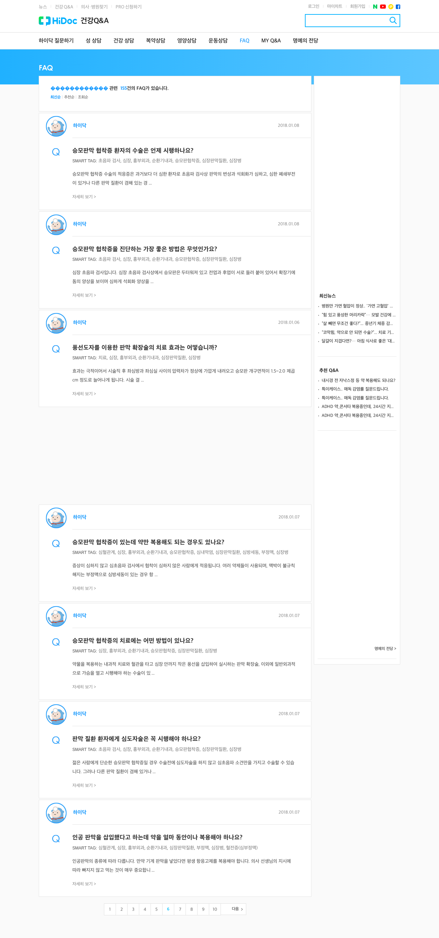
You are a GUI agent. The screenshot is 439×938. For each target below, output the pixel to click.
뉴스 (43, 7)
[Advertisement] (175, 456)
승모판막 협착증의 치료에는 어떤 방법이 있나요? (132, 641)
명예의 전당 (305, 41)
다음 (235, 909)
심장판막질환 (214, 161)
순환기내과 (162, 161)
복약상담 (155, 41)
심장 (127, 161)
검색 (393, 20)
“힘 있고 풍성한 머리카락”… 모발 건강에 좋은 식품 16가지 (359, 315)
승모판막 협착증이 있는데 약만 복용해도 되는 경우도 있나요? (148, 542)
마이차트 (334, 6)
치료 (102, 358)
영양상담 (187, 41)
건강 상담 (124, 41)
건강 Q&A (64, 7)
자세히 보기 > (84, 197)
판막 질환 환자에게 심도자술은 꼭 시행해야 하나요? (136, 739)
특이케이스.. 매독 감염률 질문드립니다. (355, 389)
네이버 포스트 (375, 6)
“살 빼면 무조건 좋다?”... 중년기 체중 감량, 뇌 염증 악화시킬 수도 (359, 323)
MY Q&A (271, 41)
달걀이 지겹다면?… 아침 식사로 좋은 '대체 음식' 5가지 (359, 341)
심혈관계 (106, 552)
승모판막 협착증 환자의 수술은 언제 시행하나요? (132, 150)
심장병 (235, 161)
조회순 (83, 97)
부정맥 (267, 552)
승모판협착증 (187, 161)
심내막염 (205, 552)
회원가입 (357, 6)
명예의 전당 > (385, 648)
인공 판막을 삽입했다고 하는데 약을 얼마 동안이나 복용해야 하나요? (157, 837)
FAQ (244, 41)
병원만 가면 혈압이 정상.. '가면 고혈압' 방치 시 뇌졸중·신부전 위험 (359, 306)
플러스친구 (390, 6)
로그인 (313, 6)
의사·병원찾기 (94, 7)
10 (215, 909)
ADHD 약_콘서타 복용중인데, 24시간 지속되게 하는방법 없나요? (359, 406)
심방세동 (250, 552)
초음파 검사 (109, 161)
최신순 (55, 97)
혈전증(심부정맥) (242, 848)
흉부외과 (141, 161)
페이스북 (398, 6)
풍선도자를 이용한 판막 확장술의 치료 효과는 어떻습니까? (144, 347)
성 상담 (94, 41)
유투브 (383, 6)
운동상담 (218, 41)
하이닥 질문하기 (56, 41)
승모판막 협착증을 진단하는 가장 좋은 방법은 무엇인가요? (144, 249)
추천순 (69, 97)
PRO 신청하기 (129, 7)
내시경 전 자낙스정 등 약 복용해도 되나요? (358, 380)
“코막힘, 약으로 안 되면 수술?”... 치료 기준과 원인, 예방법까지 (359, 332)
